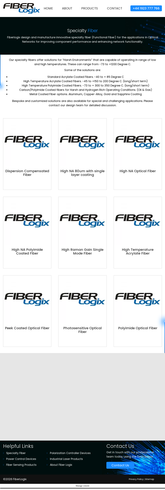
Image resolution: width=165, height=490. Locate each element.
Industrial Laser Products (66, 461)
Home (48, 8)
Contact (114, 8)
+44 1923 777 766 (146, 8)
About (67, 8)
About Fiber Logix (61, 467)
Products (89, 8)
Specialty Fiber (16, 455)
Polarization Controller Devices (70, 455)
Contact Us (120, 467)
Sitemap (149, 481)
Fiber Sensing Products (21, 467)
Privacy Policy (136, 481)
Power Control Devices (21, 461)
